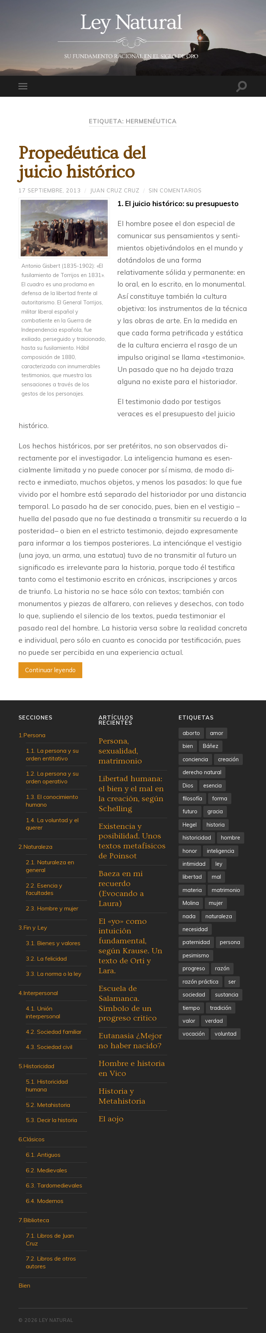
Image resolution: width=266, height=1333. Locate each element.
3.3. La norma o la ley (54, 973)
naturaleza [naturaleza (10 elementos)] (218, 916)
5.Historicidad (36, 1066)
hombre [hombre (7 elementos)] (230, 837)
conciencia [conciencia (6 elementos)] (195, 759)
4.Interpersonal (38, 993)
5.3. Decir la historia (51, 1120)
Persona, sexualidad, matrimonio (120, 751)
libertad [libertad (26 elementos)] (192, 877)
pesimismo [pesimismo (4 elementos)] (196, 955)
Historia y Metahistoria (122, 1096)
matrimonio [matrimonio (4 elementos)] (226, 890)
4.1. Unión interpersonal (43, 1012)
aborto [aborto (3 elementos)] (191, 733)
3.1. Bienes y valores (53, 943)
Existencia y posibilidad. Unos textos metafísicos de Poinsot (132, 841)
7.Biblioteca (33, 1220)
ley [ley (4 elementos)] (218, 864)
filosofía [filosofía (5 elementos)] (192, 798)
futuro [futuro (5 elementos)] (190, 811)
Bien (24, 1285)
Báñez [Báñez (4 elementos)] (210, 746)
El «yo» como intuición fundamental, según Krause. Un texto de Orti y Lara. (130, 946)
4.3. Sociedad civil (49, 1046)
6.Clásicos (31, 1139)
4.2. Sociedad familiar (54, 1031)
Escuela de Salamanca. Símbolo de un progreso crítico (128, 1003)
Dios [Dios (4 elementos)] (188, 785)
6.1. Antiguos (43, 1154)
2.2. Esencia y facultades (44, 889)
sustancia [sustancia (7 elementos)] (226, 994)
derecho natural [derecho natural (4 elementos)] (202, 772)
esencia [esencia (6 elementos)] (212, 785)
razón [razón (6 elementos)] (222, 968)
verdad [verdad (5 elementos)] (214, 1021)
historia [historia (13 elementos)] (216, 824)
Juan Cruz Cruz (114, 190)
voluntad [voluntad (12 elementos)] (225, 1033)
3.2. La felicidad (46, 958)
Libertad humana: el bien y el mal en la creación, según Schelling (131, 793)
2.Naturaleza (35, 846)
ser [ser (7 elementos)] (232, 981)
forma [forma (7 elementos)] (219, 798)
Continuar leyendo (50, 670)
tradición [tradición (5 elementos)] (220, 1008)
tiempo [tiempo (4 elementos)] (191, 1008)
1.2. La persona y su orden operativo (52, 777)
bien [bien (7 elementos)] (188, 746)
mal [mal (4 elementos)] (216, 877)
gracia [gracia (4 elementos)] (215, 811)
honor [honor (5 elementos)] (190, 851)
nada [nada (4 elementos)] (189, 916)
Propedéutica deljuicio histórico (81, 162)
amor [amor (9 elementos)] (216, 733)
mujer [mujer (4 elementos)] (216, 903)
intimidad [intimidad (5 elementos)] (194, 864)
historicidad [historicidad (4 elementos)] (197, 837)
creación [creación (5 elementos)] (228, 759)
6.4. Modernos (44, 1200)
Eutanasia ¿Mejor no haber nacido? (130, 1040)
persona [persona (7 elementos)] (230, 942)
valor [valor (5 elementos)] (189, 1021)
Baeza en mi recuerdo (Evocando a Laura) (121, 888)
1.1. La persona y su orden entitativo (52, 754)
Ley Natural (56, 1320)
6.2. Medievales (46, 1170)
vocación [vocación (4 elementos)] (194, 1033)
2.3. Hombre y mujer (52, 908)
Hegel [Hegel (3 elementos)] (190, 824)
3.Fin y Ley (32, 927)
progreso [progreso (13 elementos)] (194, 968)
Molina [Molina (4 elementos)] (191, 903)
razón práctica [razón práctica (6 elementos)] (200, 981)
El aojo (111, 1119)
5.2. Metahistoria (48, 1104)
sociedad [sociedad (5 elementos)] (194, 994)
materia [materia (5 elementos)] (192, 890)
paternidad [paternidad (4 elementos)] (196, 942)
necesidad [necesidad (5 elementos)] (195, 929)
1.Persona (31, 735)
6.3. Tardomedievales (54, 1185)
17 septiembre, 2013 (49, 190)
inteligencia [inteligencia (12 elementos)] (220, 851)
